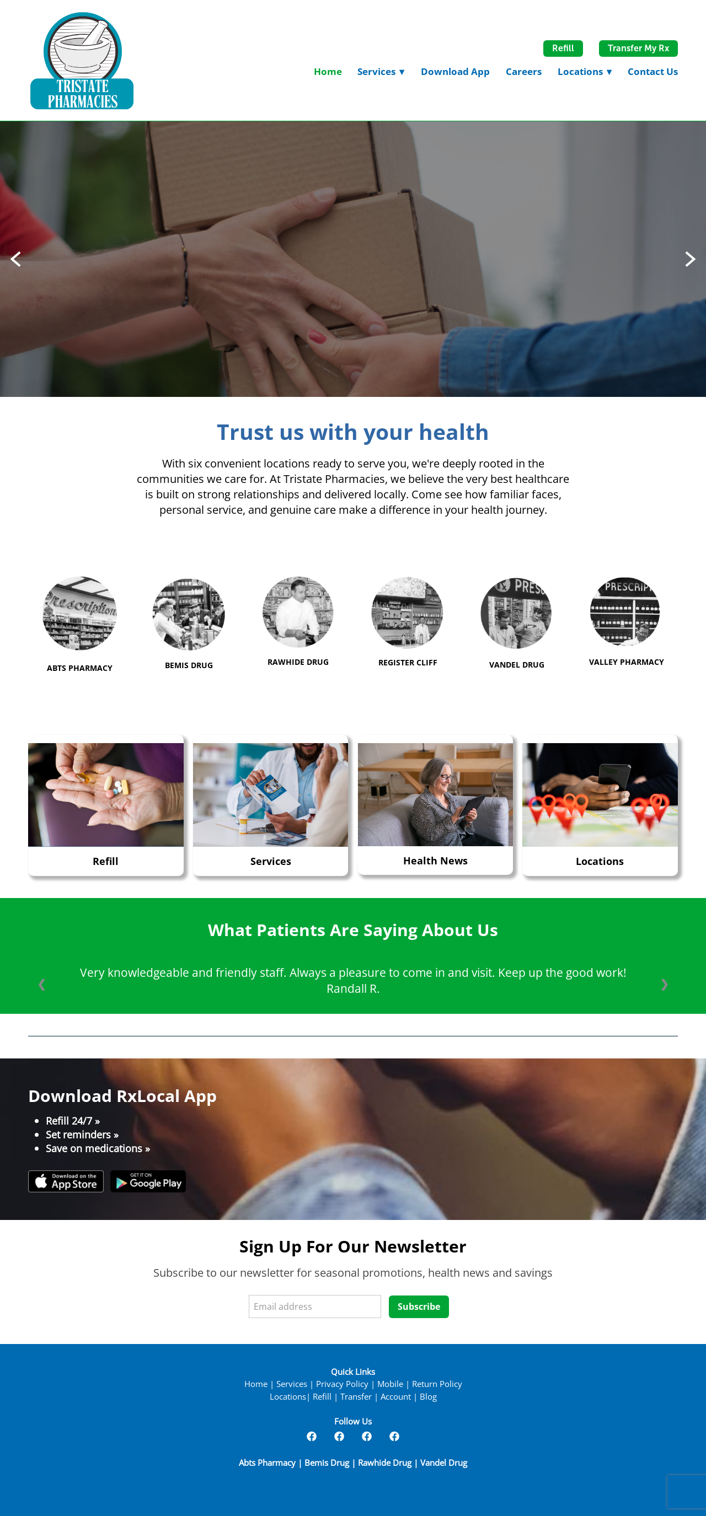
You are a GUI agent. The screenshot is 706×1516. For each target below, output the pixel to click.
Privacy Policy (342, 1384)
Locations (585, 71)
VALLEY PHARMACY (626, 662)
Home (328, 71)
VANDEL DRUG (516, 664)
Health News (435, 860)
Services (270, 861)
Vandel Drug (443, 1463)
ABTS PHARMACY (80, 668)
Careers (524, 71)
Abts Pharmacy (268, 1463)
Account (396, 1396)
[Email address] (315, 1306)
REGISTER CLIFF (407, 662)
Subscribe (419, 1306)
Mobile (390, 1384)
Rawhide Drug (384, 1463)
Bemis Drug (326, 1463)
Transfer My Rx (638, 48)
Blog (428, 1396)
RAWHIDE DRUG (298, 662)
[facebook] (311, 1436)
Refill (563, 48)
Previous (15, 259)
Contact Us (653, 71)
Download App (455, 71)
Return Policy (437, 1384)
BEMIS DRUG (189, 665)
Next (690, 259)
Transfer (356, 1396)
